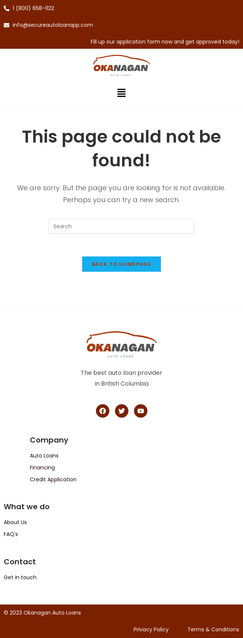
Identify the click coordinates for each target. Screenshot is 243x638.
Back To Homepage (121, 264)
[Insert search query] (121, 226)
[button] (121, 94)
